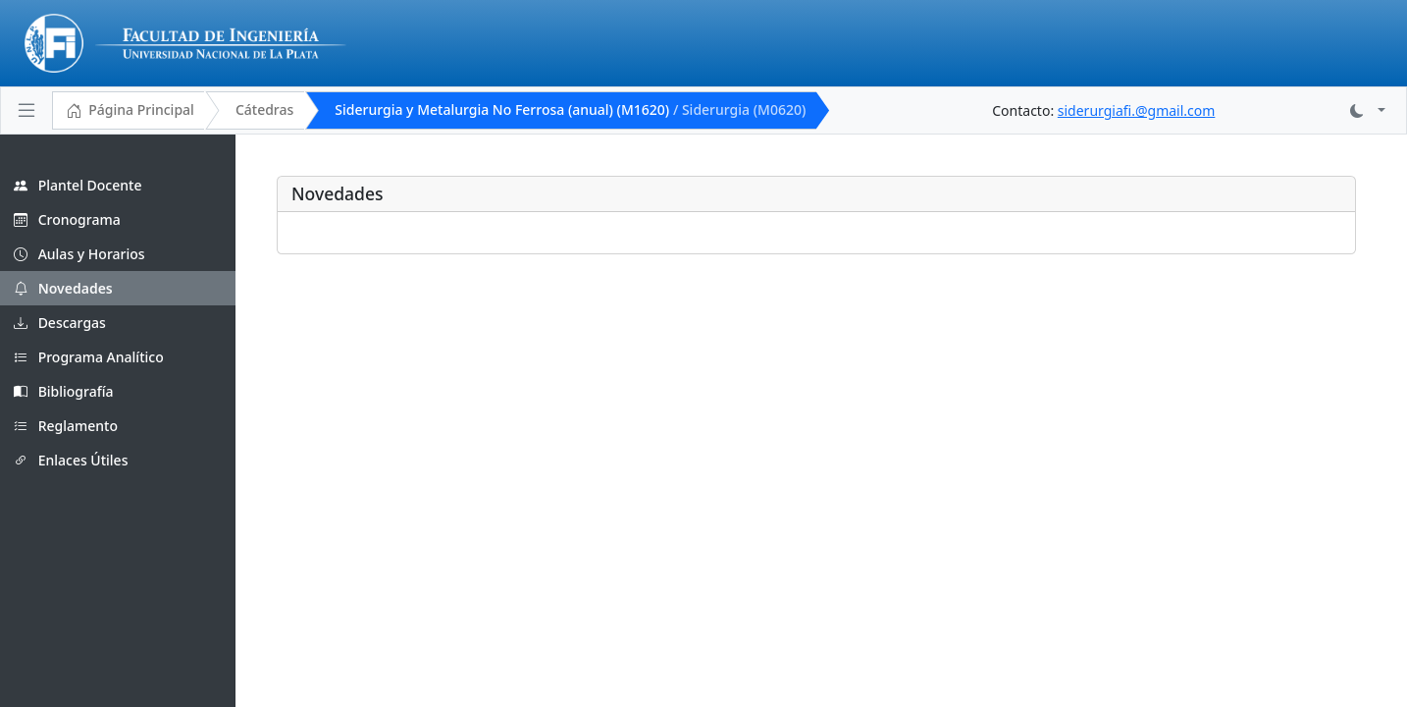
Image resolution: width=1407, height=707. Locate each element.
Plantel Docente (77, 185)
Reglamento (66, 425)
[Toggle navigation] (26, 110)
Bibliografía (64, 391)
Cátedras (264, 109)
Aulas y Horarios (79, 254)
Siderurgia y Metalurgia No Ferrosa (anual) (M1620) (570, 109)
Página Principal (130, 111)
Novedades (63, 288)
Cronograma (67, 219)
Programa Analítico (89, 357)
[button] (1367, 110)
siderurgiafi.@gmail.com (1137, 110)
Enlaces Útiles (71, 460)
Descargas (60, 322)
